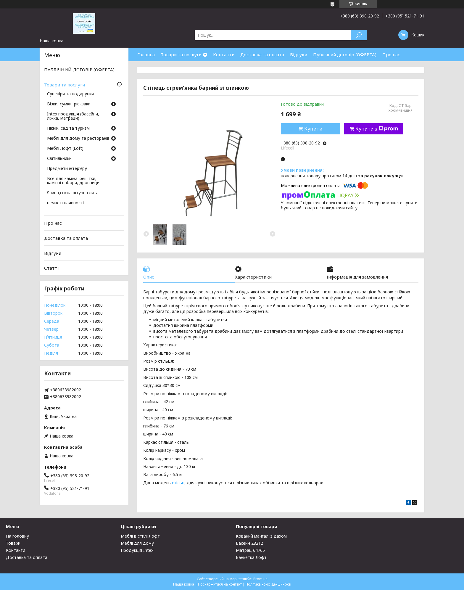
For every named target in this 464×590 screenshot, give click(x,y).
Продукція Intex (137, 550)
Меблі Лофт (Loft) (65, 148)
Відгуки (298, 54)
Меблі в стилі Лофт (140, 536)
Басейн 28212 (249, 543)
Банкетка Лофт (251, 557)
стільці (179, 482)
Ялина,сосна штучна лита (73, 193)
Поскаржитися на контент (220, 584)
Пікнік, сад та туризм (68, 128)
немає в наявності (65, 203)
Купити (313, 129)
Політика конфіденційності (268, 584)
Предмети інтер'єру (67, 168)
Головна (146, 54)
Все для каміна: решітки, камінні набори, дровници (73, 180)
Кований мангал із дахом (261, 536)
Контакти (223, 54)
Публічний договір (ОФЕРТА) (344, 54)
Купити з (376, 129)
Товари (13, 543)
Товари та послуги (181, 54)
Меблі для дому (137, 543)
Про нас (391, 54)
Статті (51, 268)
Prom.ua (260, 578)
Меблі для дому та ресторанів (78, 138)
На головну (17, 536)
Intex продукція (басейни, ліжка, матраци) (73, 116)
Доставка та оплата (262, 54)
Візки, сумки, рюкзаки (69, 104)
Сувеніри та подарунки (70, 94)
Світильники (59, 158)
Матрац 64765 (250, 550)
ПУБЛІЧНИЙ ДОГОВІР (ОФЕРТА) (79, 70)
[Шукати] (359, 35)
